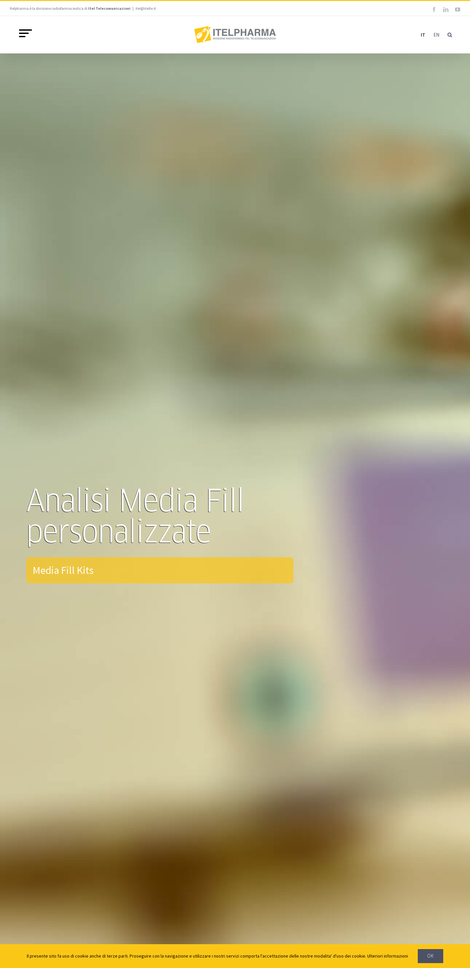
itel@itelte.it (145, 8)
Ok (430, 956)
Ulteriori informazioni (387, 956)
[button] (449, 34)
